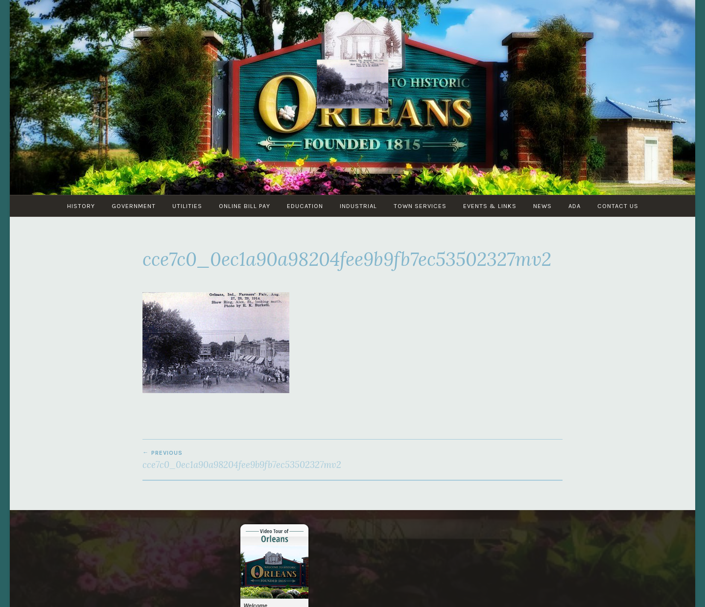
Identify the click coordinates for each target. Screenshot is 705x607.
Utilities (187, 206)
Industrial (358, 206)
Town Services (420, 206)
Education (305, 206)
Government (134, 206)
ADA (574, 206)
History (81, 206)
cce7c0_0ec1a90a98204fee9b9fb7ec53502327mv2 (247, 459)
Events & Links (490, 206)
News (542, 206)
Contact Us (617, 206)
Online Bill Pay (244, 206)
